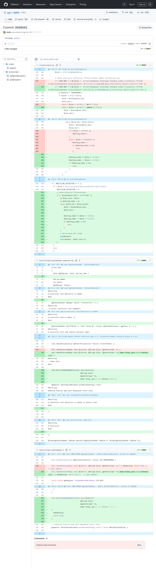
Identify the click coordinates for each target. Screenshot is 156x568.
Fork (127, 12)
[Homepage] (6, 4)
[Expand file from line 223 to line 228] (44, 492)
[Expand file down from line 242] (44, 539)
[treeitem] (18, 66)
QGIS (17, 12)
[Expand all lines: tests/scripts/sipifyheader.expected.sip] (84, 266)
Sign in (132, 4)
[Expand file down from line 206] (44, 399)
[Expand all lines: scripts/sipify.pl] (65, 65)
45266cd (131, 44)
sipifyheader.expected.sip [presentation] (20, 76)
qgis (9, 12)
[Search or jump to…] (124, 4)
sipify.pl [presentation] (13, 68)
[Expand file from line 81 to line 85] (44, 294)
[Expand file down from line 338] (44, 449)
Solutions (28, 4)
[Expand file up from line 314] (44, 402)
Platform (16, 4)
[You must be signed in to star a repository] (143, 12)
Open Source (57, 4)
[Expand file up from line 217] (44, 460)
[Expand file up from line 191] (44, 343)
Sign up (142, 4)
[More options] (150, 65)
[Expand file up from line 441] (44, 69)
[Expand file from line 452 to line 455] (44, 125)
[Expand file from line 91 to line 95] (44, 317)
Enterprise (72, 4)
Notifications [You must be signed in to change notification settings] (112, 12)
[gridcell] (96, 69)
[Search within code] (61, 59)
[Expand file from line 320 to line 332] (44, 426)
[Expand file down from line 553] (44, 260)
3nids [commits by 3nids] (8, 32)
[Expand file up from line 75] (44, 270)
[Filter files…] (17, 59)
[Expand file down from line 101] (44, 341)
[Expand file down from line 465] (44, 183)
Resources (42, 4)
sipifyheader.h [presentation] (15, 80)
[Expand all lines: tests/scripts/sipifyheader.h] (75, 456)
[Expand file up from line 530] (44, 186)
